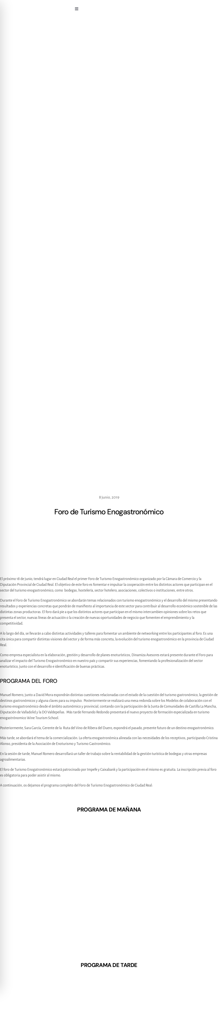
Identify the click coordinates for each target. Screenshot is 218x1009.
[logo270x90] (34, 6)
